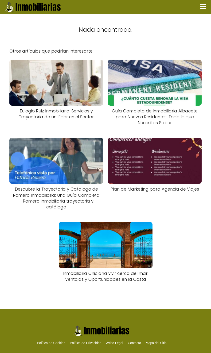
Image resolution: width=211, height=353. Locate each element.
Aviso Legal (114, 343)
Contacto (134, 343)
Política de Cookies (51, 343)
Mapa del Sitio (156, 343)
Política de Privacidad (86, 343)
